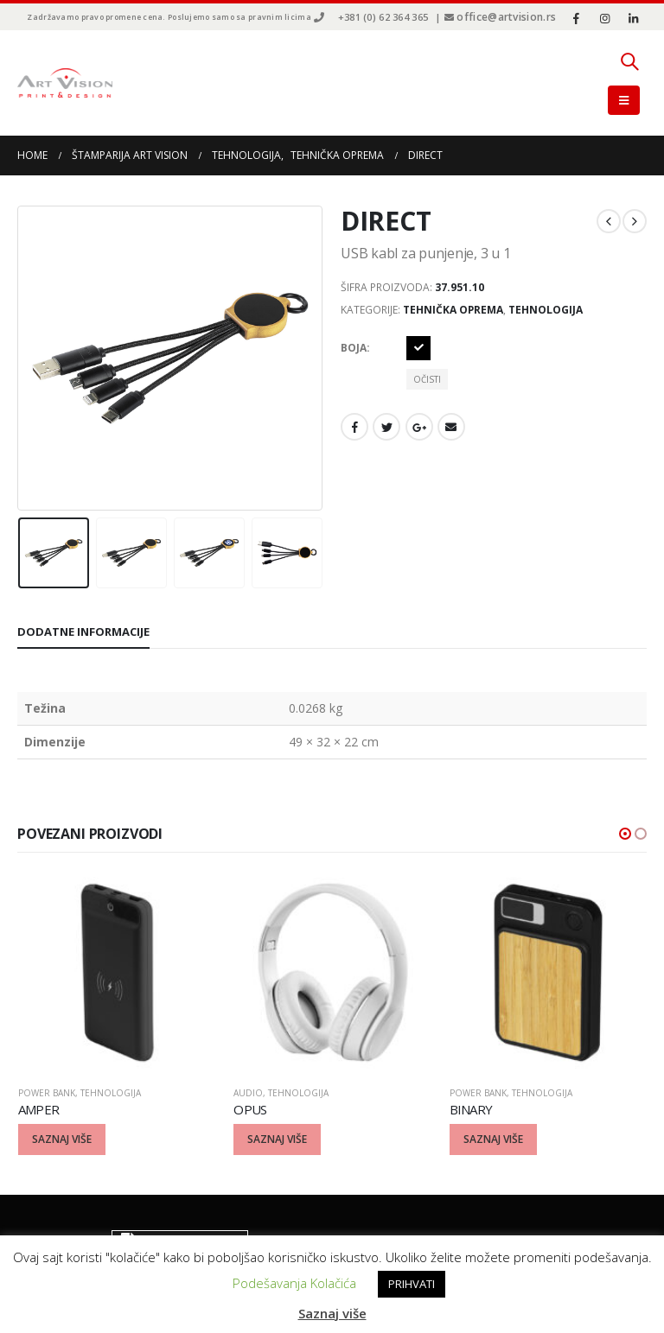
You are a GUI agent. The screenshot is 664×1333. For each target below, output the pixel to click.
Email (451, 427)
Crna (418, 348)
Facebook (354, 427)
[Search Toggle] (629, 61)
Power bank (46, 1093)
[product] (118, 973)
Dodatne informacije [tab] (83, 631)
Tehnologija (545, 309)
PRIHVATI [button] (411, 1284)
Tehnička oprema (453, 309)
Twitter (386, 427)
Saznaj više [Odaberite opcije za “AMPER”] (62, 1139)
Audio (248, 1093)
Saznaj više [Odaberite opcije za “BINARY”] (493, 1139)
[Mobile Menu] (624, 100)
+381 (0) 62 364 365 (383, 16)
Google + (419, 427)
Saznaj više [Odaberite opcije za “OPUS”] (277, 1139)
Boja (354, 347)
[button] (625, 833)
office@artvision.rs (506, 17)
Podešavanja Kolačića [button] (294, 1283)
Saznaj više (332, 1313)
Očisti (427, 379)
